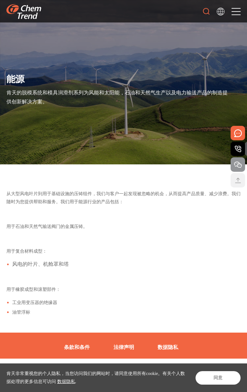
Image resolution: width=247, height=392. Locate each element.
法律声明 (124, 347)
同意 (218, 377)
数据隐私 (66, 381)
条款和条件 (77, 347)
